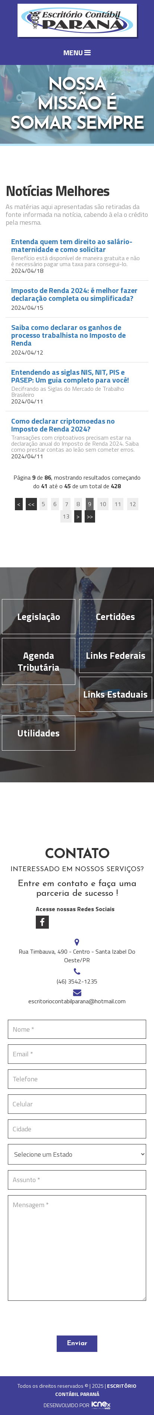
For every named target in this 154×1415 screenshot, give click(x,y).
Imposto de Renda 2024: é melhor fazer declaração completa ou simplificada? (74, 294)
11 (117, 503)
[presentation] (64, 1320)
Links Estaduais (115, 694)
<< (31, 503)
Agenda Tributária (38, 661)
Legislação (38, 617)
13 (66, 516)
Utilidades (38, 733)
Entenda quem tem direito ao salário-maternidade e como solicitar (71, 245)
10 (103, 503)
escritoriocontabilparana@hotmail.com (77, 1001)
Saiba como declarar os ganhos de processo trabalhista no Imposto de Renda (68, 335)
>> (90, 516)
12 (132, 503)
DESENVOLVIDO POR (66, 1405)
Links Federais (115, 655)
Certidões (115, 617)
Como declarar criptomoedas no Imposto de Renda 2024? (63, 425)
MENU (77, 52)
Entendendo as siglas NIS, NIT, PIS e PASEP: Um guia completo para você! (70, 376)
